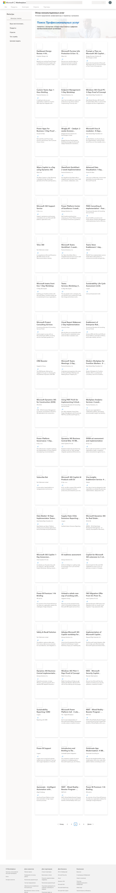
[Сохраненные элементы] (88, 2)
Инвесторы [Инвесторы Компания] (79, 887)
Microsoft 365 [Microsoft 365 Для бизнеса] (61, 884)
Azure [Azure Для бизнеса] (59, 878)
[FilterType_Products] (8, 28)
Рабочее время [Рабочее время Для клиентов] (28, 872)
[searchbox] (21, 18)
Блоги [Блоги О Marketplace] (7, 876)
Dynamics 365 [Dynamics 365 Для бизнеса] (61, 881)
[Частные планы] (90, 2)
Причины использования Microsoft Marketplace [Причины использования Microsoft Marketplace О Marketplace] (12, 872)
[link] (46, 60)
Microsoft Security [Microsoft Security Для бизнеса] (62, 875)
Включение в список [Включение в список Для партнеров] (47, 875)
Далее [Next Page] (89, 824)
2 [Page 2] (67, 824)
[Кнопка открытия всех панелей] (5, 7)
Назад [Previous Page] (62, 824)
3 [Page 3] (71, 824)
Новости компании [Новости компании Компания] (81, 878)
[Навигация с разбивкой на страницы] (75, 826)
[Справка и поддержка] (85, 2)
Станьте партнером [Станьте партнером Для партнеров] (46, 872)
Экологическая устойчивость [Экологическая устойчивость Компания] (84, 890)
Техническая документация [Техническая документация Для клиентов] (31, 879)
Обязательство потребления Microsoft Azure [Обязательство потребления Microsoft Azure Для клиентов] (31, 886)
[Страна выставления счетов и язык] (99, 2)
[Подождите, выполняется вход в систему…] (110, 2)
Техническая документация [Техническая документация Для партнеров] (48, 883)
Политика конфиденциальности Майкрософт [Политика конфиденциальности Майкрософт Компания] (82, 882)
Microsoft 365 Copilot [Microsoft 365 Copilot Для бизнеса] (63, 890)
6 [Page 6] (83, 824)
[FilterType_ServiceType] (8, 37)
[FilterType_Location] (8, 24)
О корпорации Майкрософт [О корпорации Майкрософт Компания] (83, 875)
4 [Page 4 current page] (75, 824)
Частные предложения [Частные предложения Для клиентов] (30, 883)
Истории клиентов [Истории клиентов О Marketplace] (10, 879)
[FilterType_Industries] (8, 32)
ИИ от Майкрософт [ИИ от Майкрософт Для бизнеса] (62, 872)
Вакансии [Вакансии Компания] (79, 872)
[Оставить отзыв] (83, 2)
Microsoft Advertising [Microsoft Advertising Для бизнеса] (63, 887)
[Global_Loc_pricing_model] (8, 41)
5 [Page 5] (79, 824)
